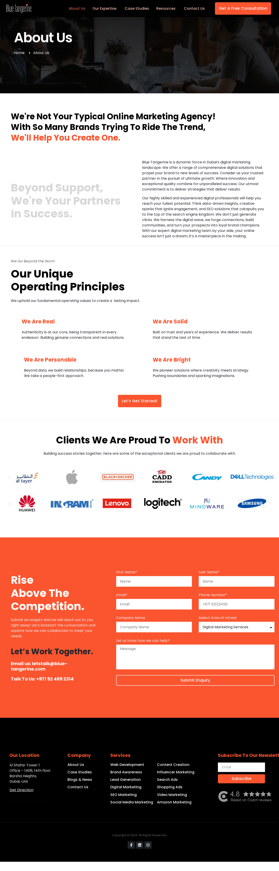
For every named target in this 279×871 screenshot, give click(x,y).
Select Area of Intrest (218, 617)
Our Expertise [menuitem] (104, 8)
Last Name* (209, 572)
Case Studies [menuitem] (137, 8)
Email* (121, 595)
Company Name (130, 617)
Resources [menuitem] (165, 8)
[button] (9, 477)
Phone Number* (213, 595)
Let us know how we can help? (143, 640)
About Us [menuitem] (77, 8)
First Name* (126, 572)
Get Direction (21, 790)
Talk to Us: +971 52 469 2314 (42, 679)
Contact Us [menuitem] (194, 8)
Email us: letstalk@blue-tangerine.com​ (39, 666)
